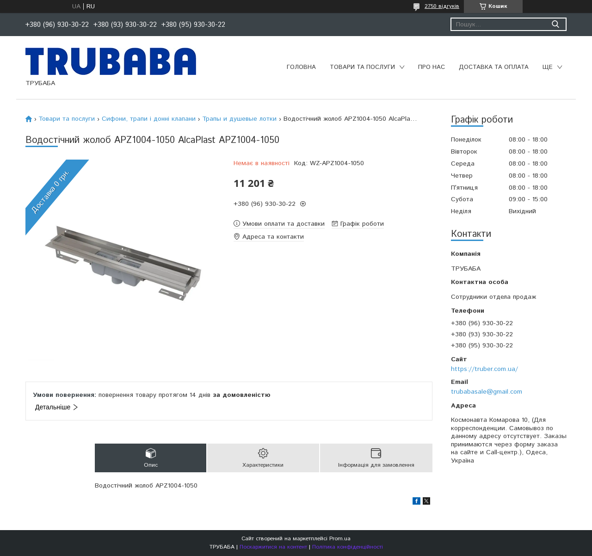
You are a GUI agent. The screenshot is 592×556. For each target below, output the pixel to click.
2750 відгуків (442, 6)
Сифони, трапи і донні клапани (149, 119)
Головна (301, 67)
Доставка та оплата (494, 67)
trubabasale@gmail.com (486, 391)
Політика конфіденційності (347, 547)
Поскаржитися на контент (273, 547)
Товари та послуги (362, 67)
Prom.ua (340, 539)
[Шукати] (555, 24)
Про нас (431, 67)
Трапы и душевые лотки (239, 119)
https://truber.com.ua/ (484, 369)
